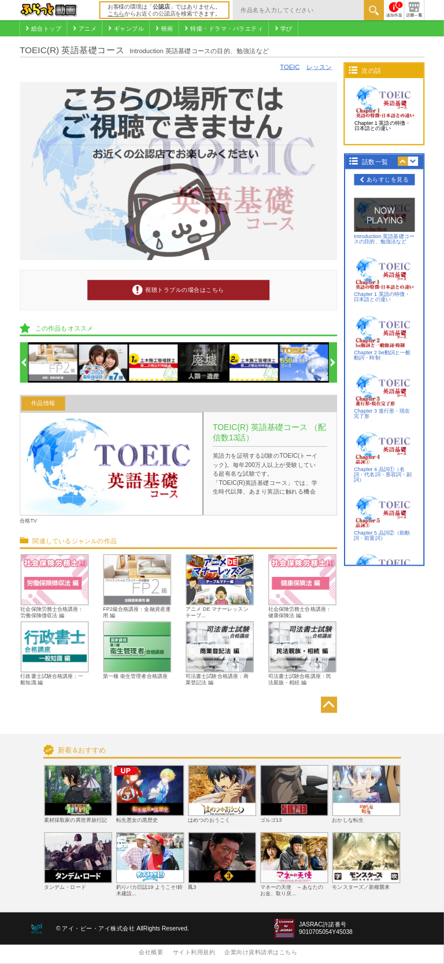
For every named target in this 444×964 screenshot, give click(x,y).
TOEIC (289, 67)
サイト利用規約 (194, 952)
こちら (116, 13)
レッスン (319, 67)
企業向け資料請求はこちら (260, 952)
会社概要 (151, 952)
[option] (52, 362)
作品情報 (43, 404)
